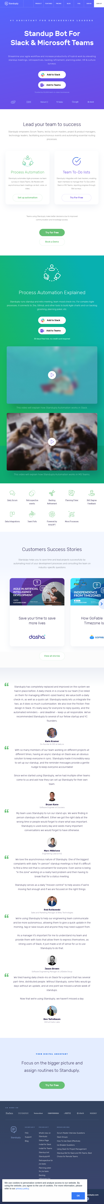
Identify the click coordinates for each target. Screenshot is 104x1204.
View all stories (52, 656)
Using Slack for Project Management (72, 1149)
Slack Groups (62, 1137)
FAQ (79, 3)
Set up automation (27, 197)
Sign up (99, 3)
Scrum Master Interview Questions (71, 1133)
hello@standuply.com (89, 1195)
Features (48, 3)
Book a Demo (52, 242)
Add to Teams (53, 85)
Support (28, 1137)
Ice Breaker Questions (66, 1145)
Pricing (58, 3)
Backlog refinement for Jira (44, 1178)
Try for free (52, 232)
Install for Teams (45, 1148)
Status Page (44, 1140)
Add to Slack (53, 74)
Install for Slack (45, 1144)
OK (78, 1196)
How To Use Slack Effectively (68, 1141)
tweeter (87, 1199)
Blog (69, 3)
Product (38, 3)
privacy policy (22, 1188)
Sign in (89, 3)
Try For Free (76, 197)
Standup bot (44, 1152)
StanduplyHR (44, 1156)
